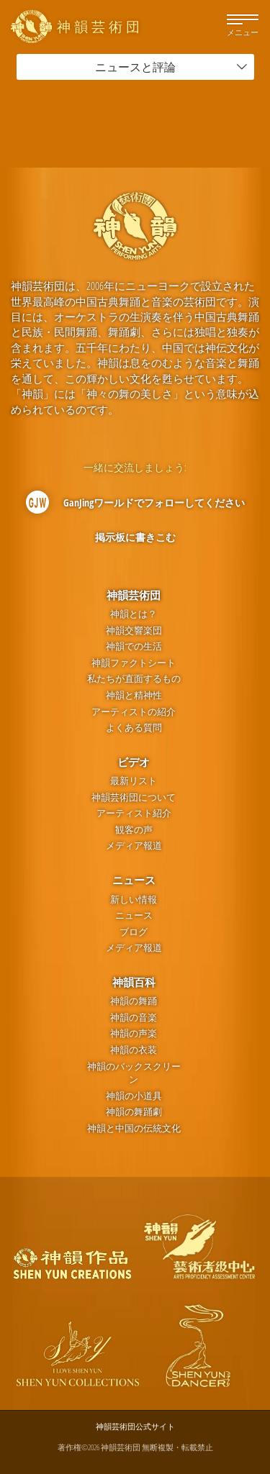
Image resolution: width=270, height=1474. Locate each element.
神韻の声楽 (133, 1033)
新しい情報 (133, 899)
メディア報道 (134, 845)
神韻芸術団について (133, 797)
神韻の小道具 (134, 1096)
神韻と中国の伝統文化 (134, 1128)
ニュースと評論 (171, 67)
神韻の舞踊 (133, 1001)
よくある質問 (134, 727)
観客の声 (134, 829)
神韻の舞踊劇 (134, 1111)
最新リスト (133, 780)
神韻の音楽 (133, 1017)
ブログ (134, 932)
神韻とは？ (133, 614)
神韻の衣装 (133, 1050)
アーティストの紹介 (133, 711)
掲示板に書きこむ (135, 537)
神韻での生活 (134, 646)
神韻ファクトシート (133, 663)
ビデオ (133, 762)
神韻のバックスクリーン (134, 1073)
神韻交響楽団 (134, 630)
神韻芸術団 (134, 595)
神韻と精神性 (134, 695)
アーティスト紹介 (133, 813)
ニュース (134, 880)
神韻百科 (134, 982)
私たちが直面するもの (134, 678)
